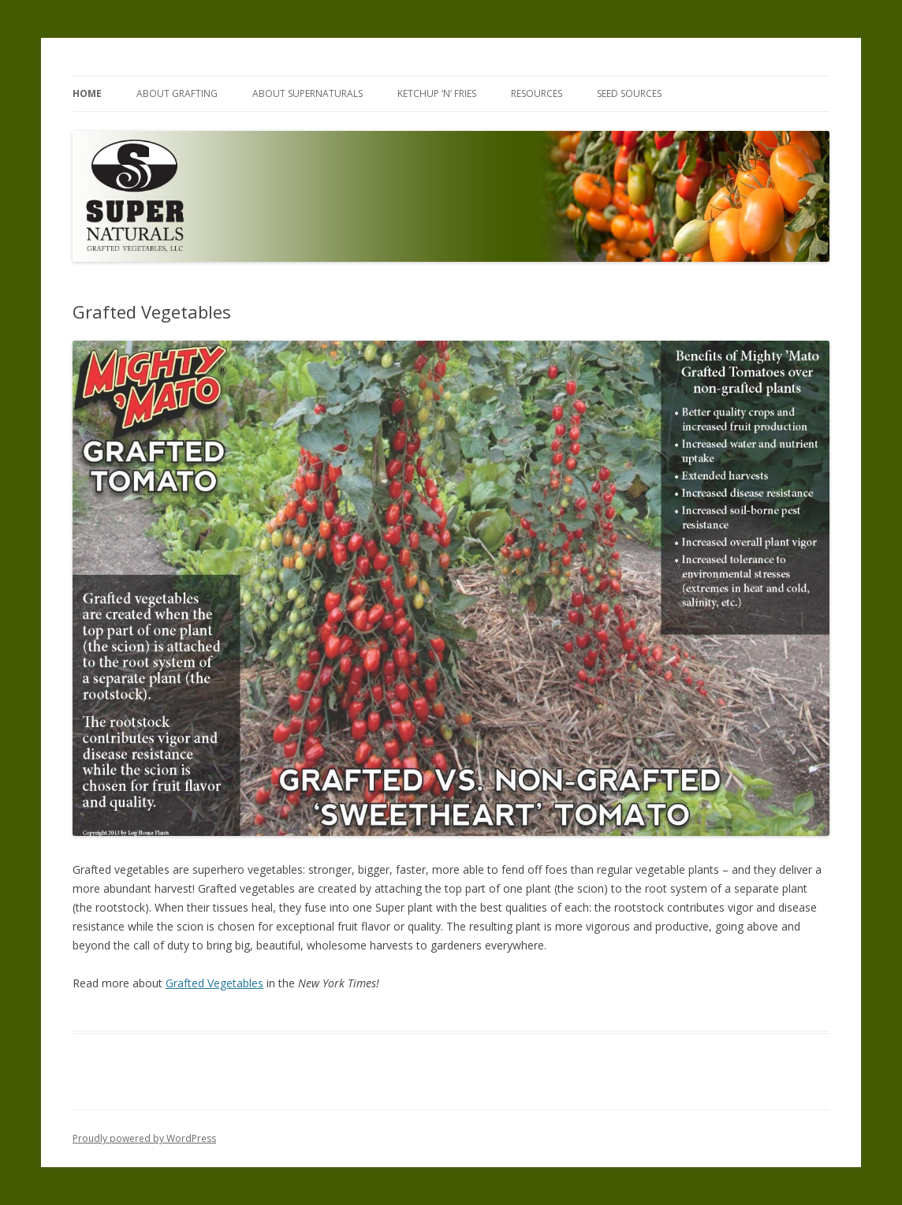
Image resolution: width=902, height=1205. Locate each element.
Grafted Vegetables (214, 983)
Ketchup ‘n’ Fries (436, 93)
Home (87, 93)
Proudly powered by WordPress (144, 1138)
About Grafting (177, 93)
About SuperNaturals (307, 93)
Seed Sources (629, 93)
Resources (536, 93)
